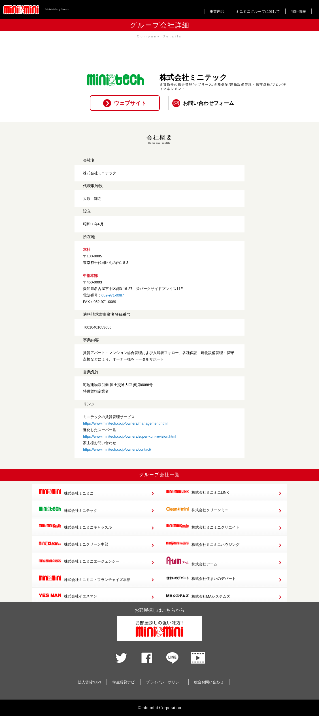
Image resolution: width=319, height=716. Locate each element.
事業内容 (217, 11)
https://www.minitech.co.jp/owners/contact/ (117, 449)
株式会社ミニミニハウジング (202, 550)
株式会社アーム (191, 567)
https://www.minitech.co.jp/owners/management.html (125, 423)
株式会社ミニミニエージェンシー (79, 567)
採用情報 (298, 11)
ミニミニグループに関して (258, 11)
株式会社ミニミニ (66, 498)
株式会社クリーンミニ (197, 515)
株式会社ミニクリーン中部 (73, 550)
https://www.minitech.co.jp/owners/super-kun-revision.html (129, 436)
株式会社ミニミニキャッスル (75, 533)
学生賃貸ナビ (123, 682)
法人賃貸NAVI (89, 682)
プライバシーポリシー (164, 682)
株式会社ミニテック (68, 515)
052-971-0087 (112, 295)
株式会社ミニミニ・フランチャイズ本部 (84, 584)
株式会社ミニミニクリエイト (202, 533)
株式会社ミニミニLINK (197, 498)
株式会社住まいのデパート (201, 584)
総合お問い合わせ (209, 682)
